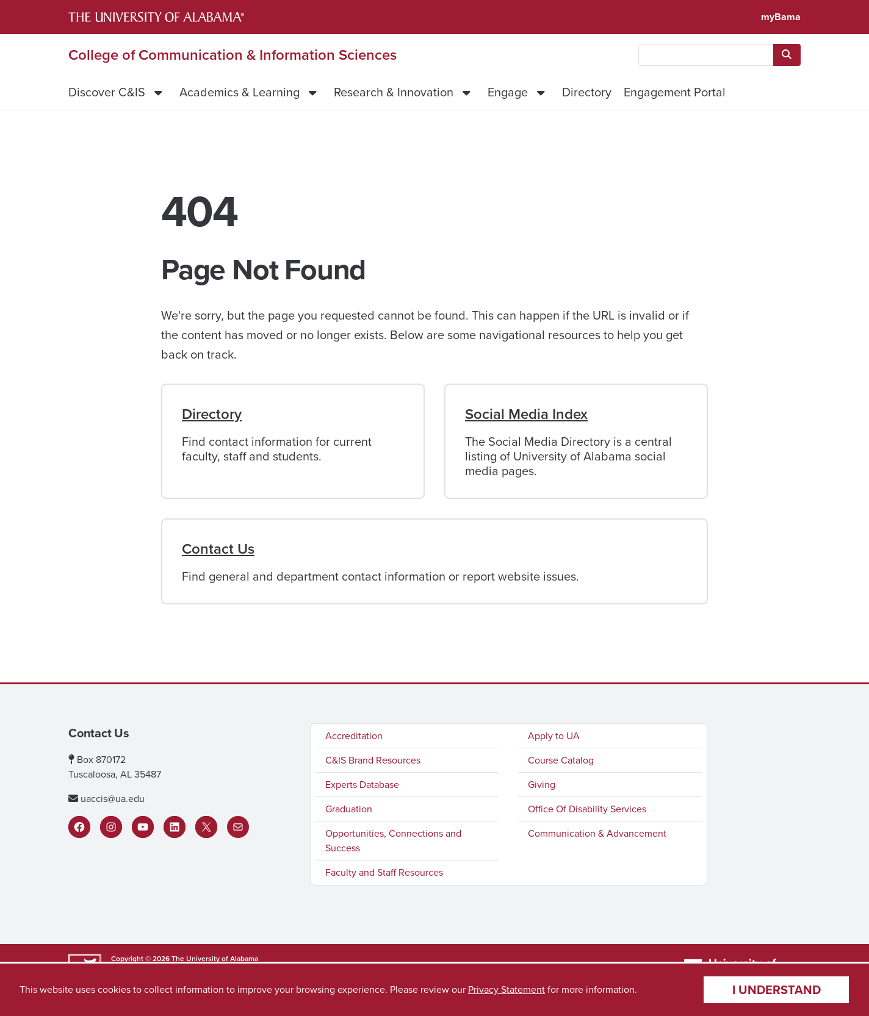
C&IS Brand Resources (372, 760)
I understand (776, 989)
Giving (541, 785)
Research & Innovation (393, 92)
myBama (781, 17)
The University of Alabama (214, 958)
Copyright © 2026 (140, 958)
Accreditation (354, 736)
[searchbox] (705, 55)
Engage (508, 92)
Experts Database (362, 785)
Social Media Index (526, 414)
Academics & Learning (239, 92)
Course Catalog (561, 760)
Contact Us (218, 549)
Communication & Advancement (597, 833)
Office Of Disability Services (587, 809)
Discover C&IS (106, 92)
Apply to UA (554, 736)
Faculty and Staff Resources (384, 872)
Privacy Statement (506, 989)
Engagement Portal (675, 92)
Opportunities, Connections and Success (393, 840)
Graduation (348, 809)
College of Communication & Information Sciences (232, 55)
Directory (586, 92)
